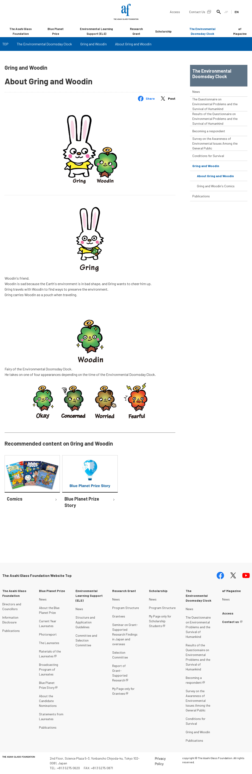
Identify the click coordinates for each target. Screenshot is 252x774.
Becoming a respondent (208, 131)
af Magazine (239, 31)
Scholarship (163, 31)
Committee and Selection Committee (86, 640)
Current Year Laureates (47, 623)
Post (171, 98)
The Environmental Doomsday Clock (202, 31)
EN (237, 12)
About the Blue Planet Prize (49, 610)
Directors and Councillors (11, 606)
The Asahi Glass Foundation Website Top (37, 575)
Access (175, 12)
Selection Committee (120, 654)
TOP (5, 44)
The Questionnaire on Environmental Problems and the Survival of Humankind (215, 104)
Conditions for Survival (208, 156)
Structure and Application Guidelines (85, 622)
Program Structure (125, 608)
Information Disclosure (10, 619)
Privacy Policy (160, 761)
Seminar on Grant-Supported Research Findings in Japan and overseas (125, 634)
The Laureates (49, 643)
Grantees (118, 616)
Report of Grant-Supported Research (119, 673)
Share (150, 98)
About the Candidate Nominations (48, 701)
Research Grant (136, 31)
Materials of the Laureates (50, 653)
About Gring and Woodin (215, 176)
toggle (243, 91)
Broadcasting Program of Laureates (48, 669)
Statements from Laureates (51, 716)
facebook (220, 575)
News (196, 92)
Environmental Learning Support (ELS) (96, 31)
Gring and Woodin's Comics (216, 186)
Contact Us (197, 12)
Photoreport (48, 634)
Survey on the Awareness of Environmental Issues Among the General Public (215, 143)
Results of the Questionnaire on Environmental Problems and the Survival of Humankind (215, 118)
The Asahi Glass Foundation (20, 31)
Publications (201, 196)
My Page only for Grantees (123, 691)
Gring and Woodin (93, 44)
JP (226, 12)
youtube (246, 575)
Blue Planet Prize (56, 31)
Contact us (230, 622)
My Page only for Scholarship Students (160, 621)
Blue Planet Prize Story (47, 685)
